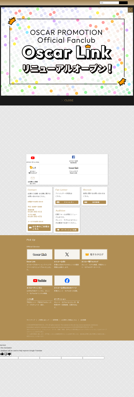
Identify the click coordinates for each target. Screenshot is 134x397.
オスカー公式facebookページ (65, 289)
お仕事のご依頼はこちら (33, 182)
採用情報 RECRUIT (94, 202)
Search (123, 3)
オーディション (60, 300)
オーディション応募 (66, 230)
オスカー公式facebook (73, 162)
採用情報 (61, 321)
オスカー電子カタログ (33, 172)
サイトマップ (32, 321)
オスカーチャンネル (32, 162)
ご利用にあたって (47, 321)
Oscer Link (31, 262)
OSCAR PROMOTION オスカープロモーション (5, 3)
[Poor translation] (7, 355)
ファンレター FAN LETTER (66, 202)
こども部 (30, 300)
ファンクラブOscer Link (73, 172)
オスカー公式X (59, 262)
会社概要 (94, 321)
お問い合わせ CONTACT (39, 227)
